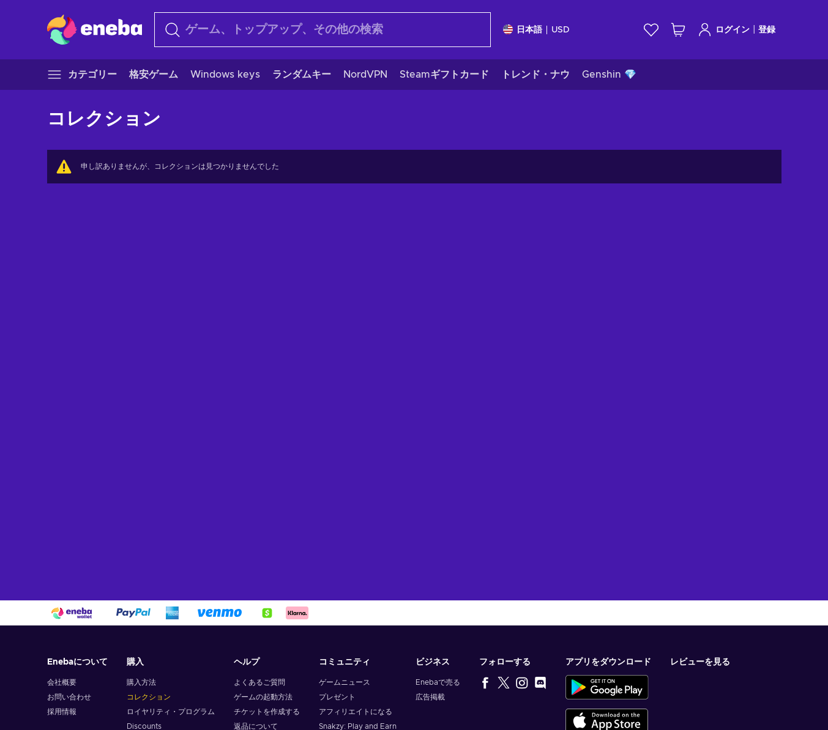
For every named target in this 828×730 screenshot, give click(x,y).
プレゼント (337, 697)
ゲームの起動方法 (263, 697)
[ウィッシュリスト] (651, 29)
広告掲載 (430, 697)
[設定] (536, 29)
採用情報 (61, 711)
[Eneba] (94, 29)
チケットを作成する (267, 711)
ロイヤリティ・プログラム (171, 711)
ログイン (724, 29)
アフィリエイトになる (355, 711)
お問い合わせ (69, 697)
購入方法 (141, 682)
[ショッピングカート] (678, 29)
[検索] (322, 29)
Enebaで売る (438, 682)
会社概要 (61, 682)
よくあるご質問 (259, 682)
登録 (766, 30)
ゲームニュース (344, 682)
